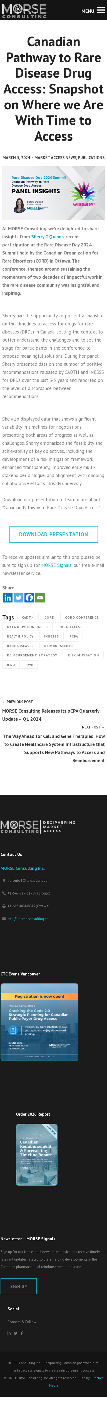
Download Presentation (53, 534)
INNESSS (51, 636)
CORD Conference (82, 617)
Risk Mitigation (83, 655)
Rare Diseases (20, 646)
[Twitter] (18, 597)
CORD (49, 617)
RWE (29, 665)
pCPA (73, 636)
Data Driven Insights (27, 627)
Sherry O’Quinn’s (47, 237)
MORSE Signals (56, 565)
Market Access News (55, 157)
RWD (11, 665)
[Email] (40, 597)
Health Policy (20, 636)
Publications (91, 157)
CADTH (28, 617)
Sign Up (18, 1286)
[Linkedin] (8, 597)
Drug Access (70, 627)
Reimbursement (59, 646)
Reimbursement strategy (32, 655)
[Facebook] (29, 597)
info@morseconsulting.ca (28, 918)
